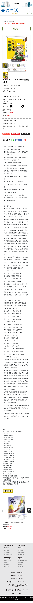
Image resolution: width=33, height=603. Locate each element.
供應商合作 (7, 562)
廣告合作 (6, 567)
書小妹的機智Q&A (22, 560)
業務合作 (6, 564)
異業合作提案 (7, 560)
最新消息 (6, 550)
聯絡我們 (20, 567)
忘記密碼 (20, 548)
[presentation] (2, 510)
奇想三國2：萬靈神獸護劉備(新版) (14, 24)
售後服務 (20, 564)
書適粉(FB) (7, 552)
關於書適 (6, 548)
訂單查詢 (20, 550)
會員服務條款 (21, 552)
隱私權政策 (21, 554)
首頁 (5, 21)
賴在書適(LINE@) (8, 554)
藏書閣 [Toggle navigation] (16, 29)
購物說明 (20, 562)
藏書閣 (11, 21)
